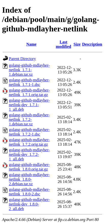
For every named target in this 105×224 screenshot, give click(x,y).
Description (92, 44)
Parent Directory (22, 59)
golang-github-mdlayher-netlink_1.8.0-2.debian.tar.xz (29, 179)
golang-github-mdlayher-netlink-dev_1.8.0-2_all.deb (29, 204)
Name (31, 44)
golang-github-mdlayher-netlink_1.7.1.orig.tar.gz (29, 92)
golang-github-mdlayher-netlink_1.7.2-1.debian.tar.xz (29, 119)
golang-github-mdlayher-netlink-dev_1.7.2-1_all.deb (29, 154)
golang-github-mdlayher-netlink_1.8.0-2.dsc (29, 191)
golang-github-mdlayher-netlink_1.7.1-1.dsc (29, 82)
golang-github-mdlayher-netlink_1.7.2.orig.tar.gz (29, 142)
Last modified (63, 44)
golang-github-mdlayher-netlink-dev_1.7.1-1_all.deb (29, 104)
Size (77, 44)
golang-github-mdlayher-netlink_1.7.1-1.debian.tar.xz (29, 70)
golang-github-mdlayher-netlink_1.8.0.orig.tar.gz (29, 166)
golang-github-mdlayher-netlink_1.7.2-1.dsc (29, 131)
